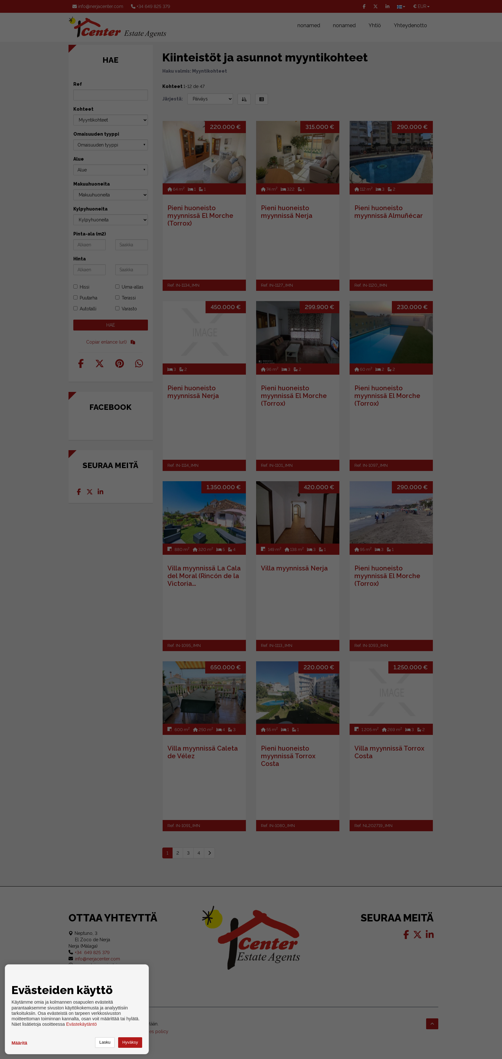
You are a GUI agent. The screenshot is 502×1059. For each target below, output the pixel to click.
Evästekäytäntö (81, 1024)
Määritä (19, 1043)
